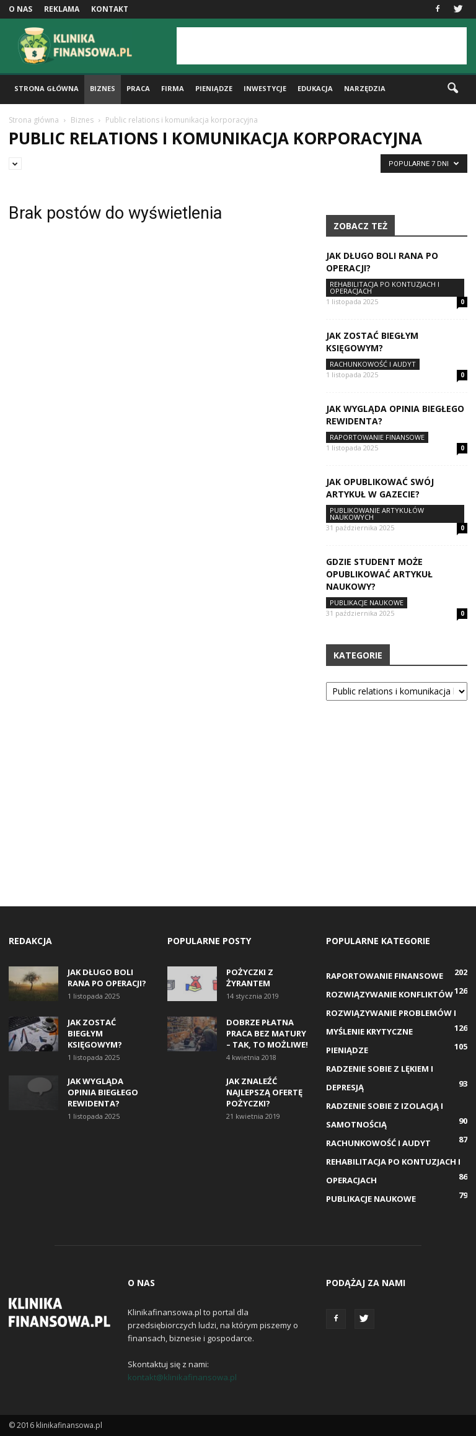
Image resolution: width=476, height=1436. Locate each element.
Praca (138, 88)
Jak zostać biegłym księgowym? (372, 342)
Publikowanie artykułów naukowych (377, 514)
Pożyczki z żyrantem (249, 977)
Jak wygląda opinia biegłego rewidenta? (103, 1092)
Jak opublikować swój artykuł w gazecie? (380, 488)
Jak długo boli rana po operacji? (107, 977)
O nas (20, 9)
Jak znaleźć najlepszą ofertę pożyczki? (264, 1092)
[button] (452, 88)
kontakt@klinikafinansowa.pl (182, 1377)
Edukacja (315, 88)
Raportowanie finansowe (377, 437)
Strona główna (46, 88)
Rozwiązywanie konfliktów (389, 994)
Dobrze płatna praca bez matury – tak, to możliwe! (267, 1033)
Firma (172, 88)
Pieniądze (213, 88)
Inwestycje (265, 88)
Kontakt (109, 9)
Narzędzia (365, 88)
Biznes (102, 88)
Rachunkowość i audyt (373, 364)
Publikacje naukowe (366, 602)
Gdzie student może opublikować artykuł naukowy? (379, 574)
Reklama (61, 9)
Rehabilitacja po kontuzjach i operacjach (384, 287)
